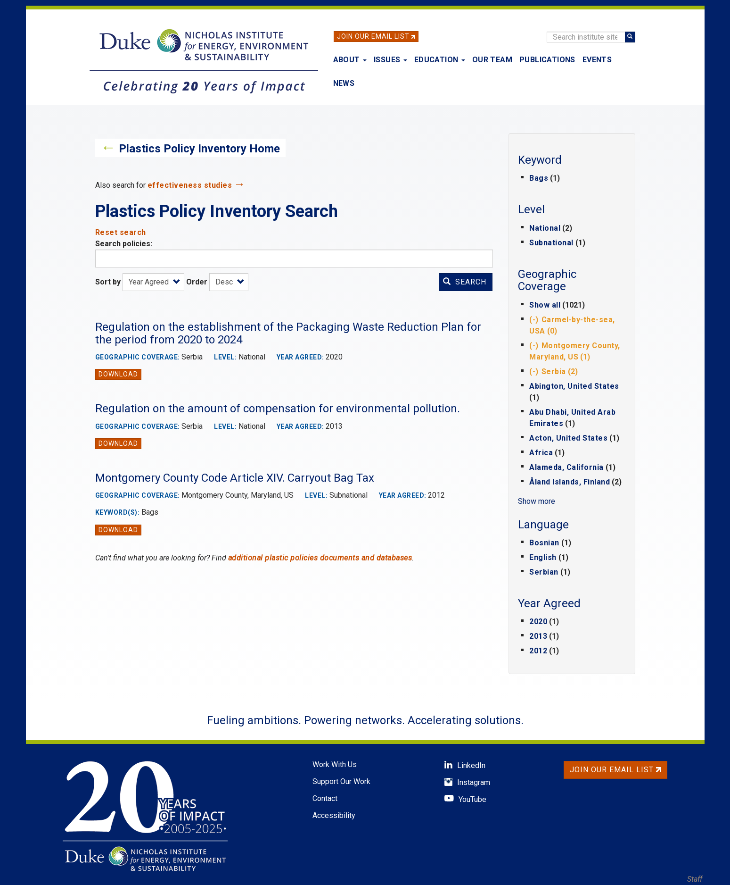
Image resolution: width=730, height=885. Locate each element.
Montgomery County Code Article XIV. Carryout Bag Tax (234, 477)
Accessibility (333, 815)
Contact (324, 798)
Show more (536, 501)
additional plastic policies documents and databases (320, 557)
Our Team (492, 59)
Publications (547, 59)
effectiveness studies (190, 185)
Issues (390, 59)
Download (118, 374)
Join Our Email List (373, 36)
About (350, 59)
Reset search (120, 232)
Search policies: (123, 243)
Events (597, 59)
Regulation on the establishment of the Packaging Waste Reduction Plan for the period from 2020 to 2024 (288, 333)
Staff (694, 879)
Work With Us (334, 764)
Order (196, 281)
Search (464, 281)
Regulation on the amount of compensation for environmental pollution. (277, 408)
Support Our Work (341, 781)
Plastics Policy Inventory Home (199, 148)
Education (439, 59)
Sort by (108, 281)
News (344, 83)
